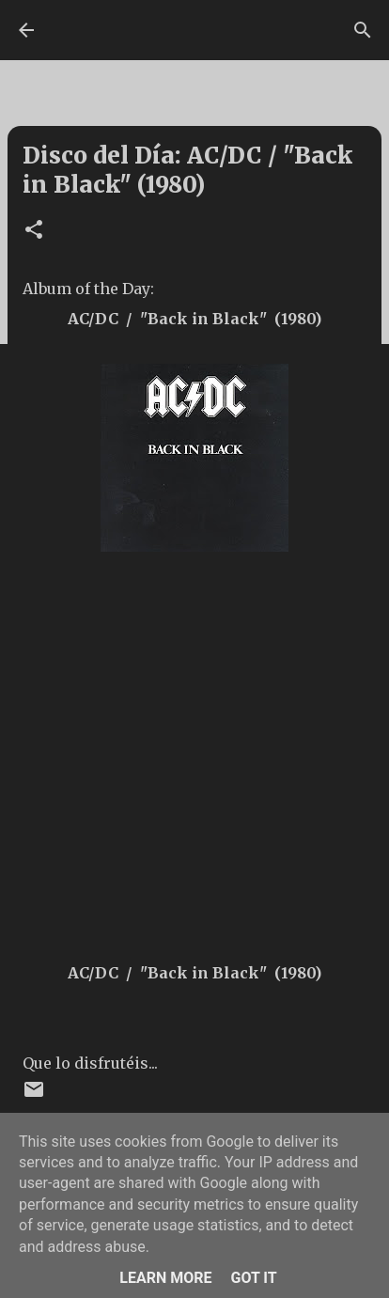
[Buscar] (362, 30)
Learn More (165, 1278)
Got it (253, 1278)
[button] (34, 230)
